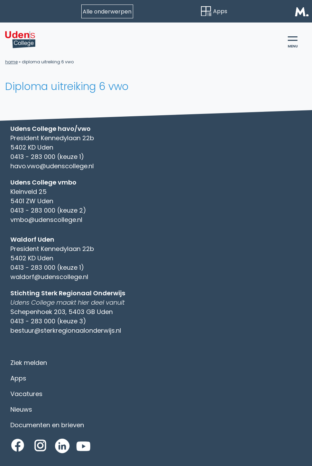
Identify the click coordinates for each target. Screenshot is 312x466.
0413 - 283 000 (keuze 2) (48, 210)
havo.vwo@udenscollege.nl (52, 166)
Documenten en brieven (47, 425)
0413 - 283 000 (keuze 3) (48, 321)
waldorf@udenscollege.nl (49, 276)
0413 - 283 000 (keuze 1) (47, 156)
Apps (214, 11)
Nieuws (21, 409)
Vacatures (26, 393)
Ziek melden (28, 362)
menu (293, 42)
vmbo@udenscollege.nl (46, 219)
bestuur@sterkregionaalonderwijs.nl (65, 330)
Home (11, 62)
